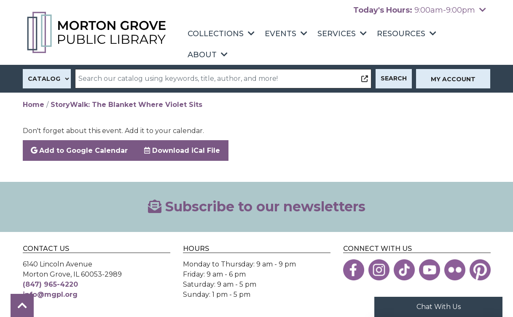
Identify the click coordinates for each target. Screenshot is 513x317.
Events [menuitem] (280, 33)
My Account (453, 79)
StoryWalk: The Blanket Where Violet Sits (126, 105)
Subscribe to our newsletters (256, 206)
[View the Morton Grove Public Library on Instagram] (378, 269)
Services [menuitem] (336, 33)
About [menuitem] (202, 54)
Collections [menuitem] (216, 33)
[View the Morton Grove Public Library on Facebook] (353, 269)
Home (33, 105)
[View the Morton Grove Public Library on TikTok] (404, 269)
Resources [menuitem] (401, 33)
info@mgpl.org (50, 294)
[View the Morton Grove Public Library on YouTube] (429, 269)
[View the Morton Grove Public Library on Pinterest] (480, 269)
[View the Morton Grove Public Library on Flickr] (454, 269)
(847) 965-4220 (50, 284)
